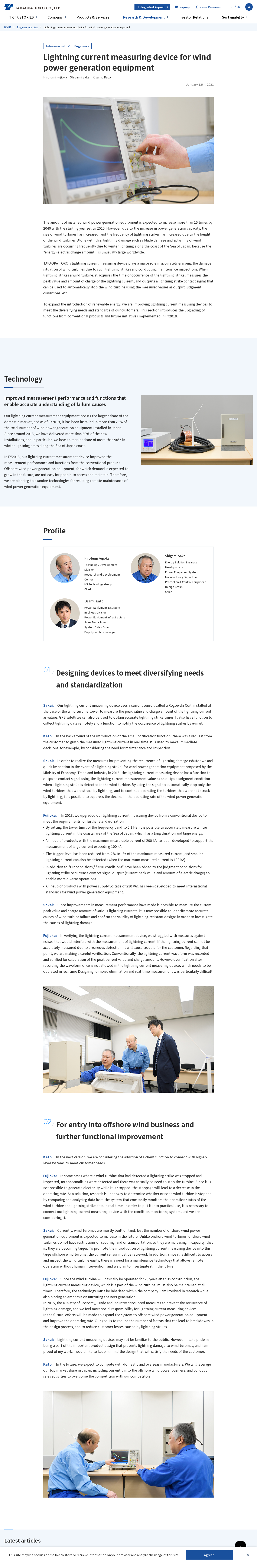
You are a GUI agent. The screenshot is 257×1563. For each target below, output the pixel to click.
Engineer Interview (27, 27)
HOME (7, 27)
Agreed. (209, 1555)
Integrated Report (151, 7)
